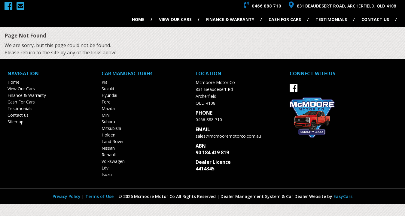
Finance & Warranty (230, 19)
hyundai (109, 95)
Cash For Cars (285, 19)
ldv (105, 168)
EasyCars (342, 196)
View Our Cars (175, 19)
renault (109, 155)
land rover (113, 141)
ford (106, 102)
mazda (108, 108)
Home (138, 19)
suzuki (108, 89)
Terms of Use (100, 196)
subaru (108, 121)
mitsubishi (111, 128)
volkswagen (113, 161)
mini (106, 115)
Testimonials (331, 19)
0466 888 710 (209, 119)
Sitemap (15, 121)
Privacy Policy (67, 196)
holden (108, 135)
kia (105, 82)
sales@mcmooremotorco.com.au (228, 136)
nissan (108, 148)
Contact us (375, 19)
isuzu (107, 174)
